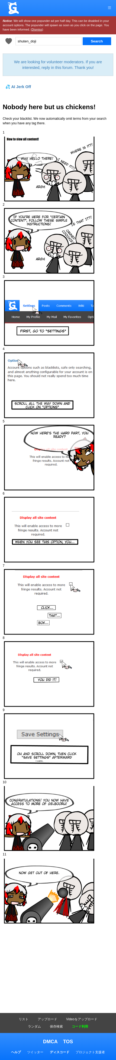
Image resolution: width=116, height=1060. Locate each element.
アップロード (47, 1019)
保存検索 (56, 1026)
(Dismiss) (37, 29)
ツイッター (35, 1052)
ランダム (34, 1026)
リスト (23, 1019)
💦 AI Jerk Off (18, 87)
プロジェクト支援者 (90, 1052)
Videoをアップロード (81, 1019)
